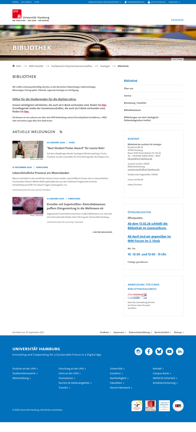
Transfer (63, 397)
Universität (116, 378)
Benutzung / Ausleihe (135, 112)
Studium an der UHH (24, 378)
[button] (105, 2)
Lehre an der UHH (69, 383)
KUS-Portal (26, 1)
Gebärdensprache (135, 1)
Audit (147, 411)
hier (104, 115)
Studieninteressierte (24, 383)
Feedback (104, 342)
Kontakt (128, 30)
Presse (15, 1)
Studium (40, 30)
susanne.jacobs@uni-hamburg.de (143, 179)
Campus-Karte (161, 383)
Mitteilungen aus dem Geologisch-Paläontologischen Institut (141, 129)
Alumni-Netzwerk (120, 397)
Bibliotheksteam (132, 119)
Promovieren (66, 388)
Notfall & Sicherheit (164, 388)
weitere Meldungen (102, 241)
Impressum (119, 342)
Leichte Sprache (158, 1)
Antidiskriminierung (164, 392)
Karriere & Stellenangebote (74, 392)
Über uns (19, 30)
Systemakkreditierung (178, 411)
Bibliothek (107, 30)
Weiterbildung (20, 388)
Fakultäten (116, 392)
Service (127, 105)
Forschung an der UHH (71, 378)
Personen (84, 30)
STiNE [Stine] (36, 1)
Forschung (61, 30)
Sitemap (178, 342)
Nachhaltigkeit (118, 388)
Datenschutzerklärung (139, 342)
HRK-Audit (164, 411)
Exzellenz (115, 383)
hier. (26, 121)
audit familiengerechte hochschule (136, 414)
